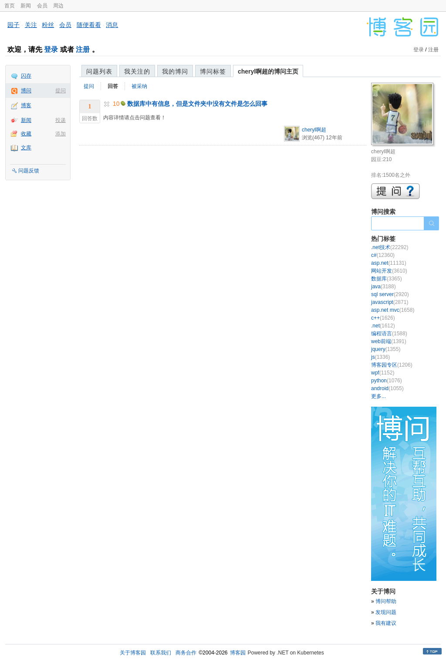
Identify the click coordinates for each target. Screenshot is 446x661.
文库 (26, 148)
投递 (60, 120)
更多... (378, 396)
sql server (390, 294)
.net (383, 326)
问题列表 (99, 71)
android (387, 388)
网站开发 (389, 271)
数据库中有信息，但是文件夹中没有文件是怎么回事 (197, 103)
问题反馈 (28, 171)
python (386, 381)
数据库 (386, 279)
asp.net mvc (392, 310)
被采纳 (139, 86)
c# (383, 255)
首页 (9, 6)
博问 (26, 91)
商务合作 (186, 653)
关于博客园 (133, 653)
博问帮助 (385, 601)
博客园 (238, 653)
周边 (58, 6)
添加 (60, 134)
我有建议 (385, 623)
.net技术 (389, 247)
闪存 (26, 76)
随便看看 (89, 24)
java (383, 286)
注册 (83, 49)
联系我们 (160, 653)
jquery (385, 349)
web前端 (388, 341)
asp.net (388, 263)
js (380, 357)
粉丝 (48, 24)
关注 (31, 24)
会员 (42, 6)
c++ (383, 318)
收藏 (26, 134)
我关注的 (137, 71)
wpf (382, 373)
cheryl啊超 (314, 130)
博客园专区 (391, 365)
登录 (51, 49)
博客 (26, 105)
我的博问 (175, 71)
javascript (389, 302)
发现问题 (385, 612)
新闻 (25, 6)
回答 (113, 86)
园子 (13, 24)
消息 (112, 24)
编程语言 (389, 333)
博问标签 (213, 71)
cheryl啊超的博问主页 (268, 71)
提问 (60, 91)
